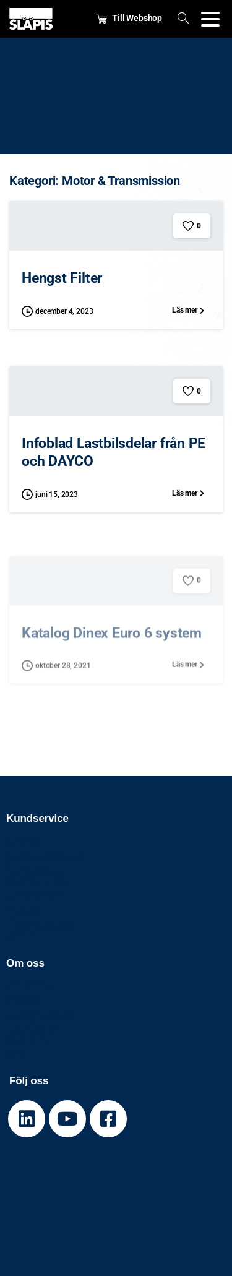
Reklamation (35, 869)
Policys (23, 909)
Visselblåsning (39, 923)
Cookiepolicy (36, 896)
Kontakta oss (36, 882)
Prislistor (27, 1041)
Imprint (23, 937)
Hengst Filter (62, 278)
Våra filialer (32, 1027)
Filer (15, 1054)
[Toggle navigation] (210, 19)
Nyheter (24, 999)
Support (24, 841)
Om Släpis (29, 986)
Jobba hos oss (40, 1013)
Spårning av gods (45, 854)
